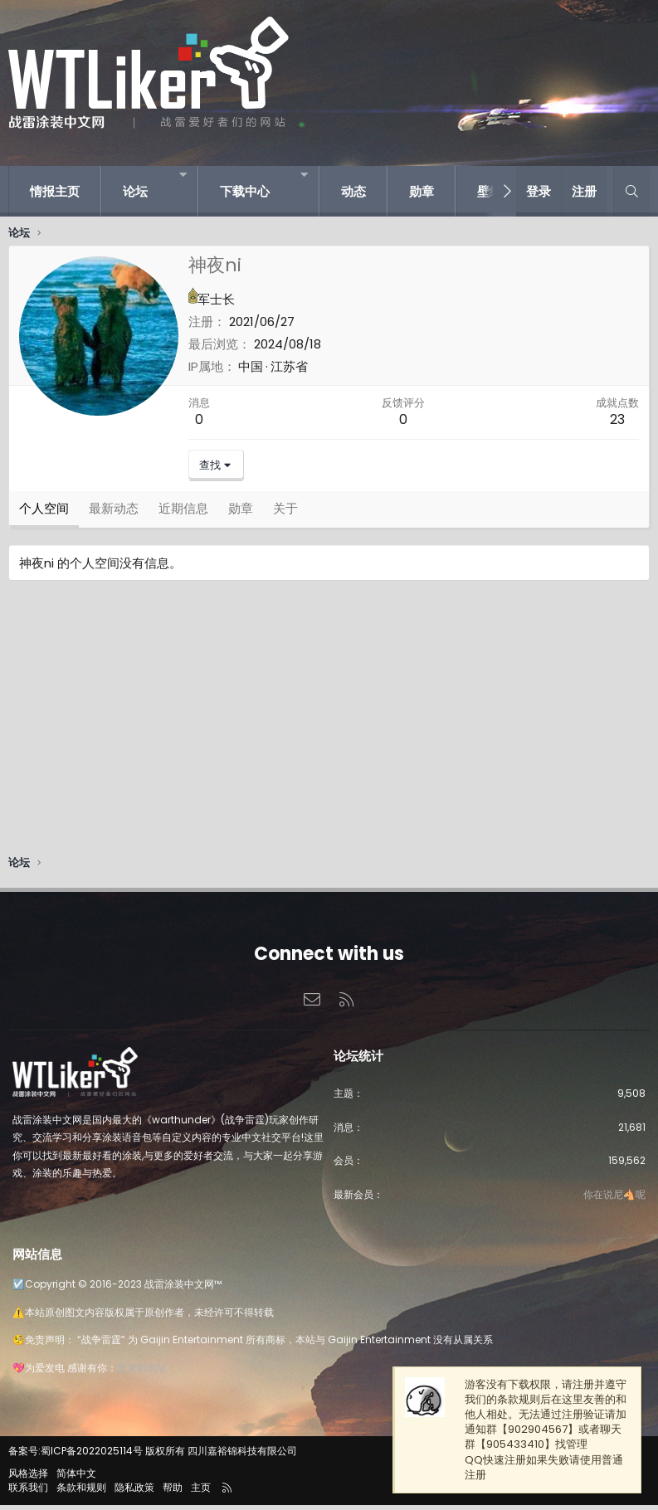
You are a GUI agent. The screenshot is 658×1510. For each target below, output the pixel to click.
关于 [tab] (285, 513)
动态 (353, 191)
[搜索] (631, 191)
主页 (201, 1492)
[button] (182, 174)
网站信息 (37, 1259)
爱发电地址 (142, 1373)
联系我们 (28, 1492)
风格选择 (28, 1478)
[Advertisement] (329, 727)
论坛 (135, 191)
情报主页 (55, 191)
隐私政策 (134, 1492)
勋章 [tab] (240, 513)
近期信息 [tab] (183, 513)
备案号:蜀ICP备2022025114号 (75, 1456)
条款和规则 (81, 1492)
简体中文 (76, 1478)
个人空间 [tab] (44, 513)
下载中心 (245, 191)
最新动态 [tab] (114, 513)
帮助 (173, 1492)
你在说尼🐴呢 (614, 1199)
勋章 (421, 191)
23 (617, 419)
